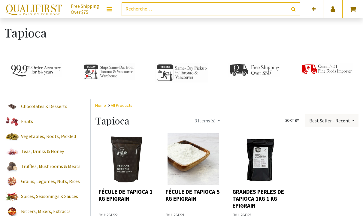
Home (100, 105)
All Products (121, 105)
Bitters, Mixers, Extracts (46, 211)
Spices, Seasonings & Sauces (49, 196)
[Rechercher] (293, 9)
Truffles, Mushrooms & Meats (50, 166)
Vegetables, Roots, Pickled (48, 136)
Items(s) (205, 121)
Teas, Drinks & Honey (42, 151)
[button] (314, 9)
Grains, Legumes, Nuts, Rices (50, 181)
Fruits (27, 121)
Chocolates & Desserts (44, 106)
